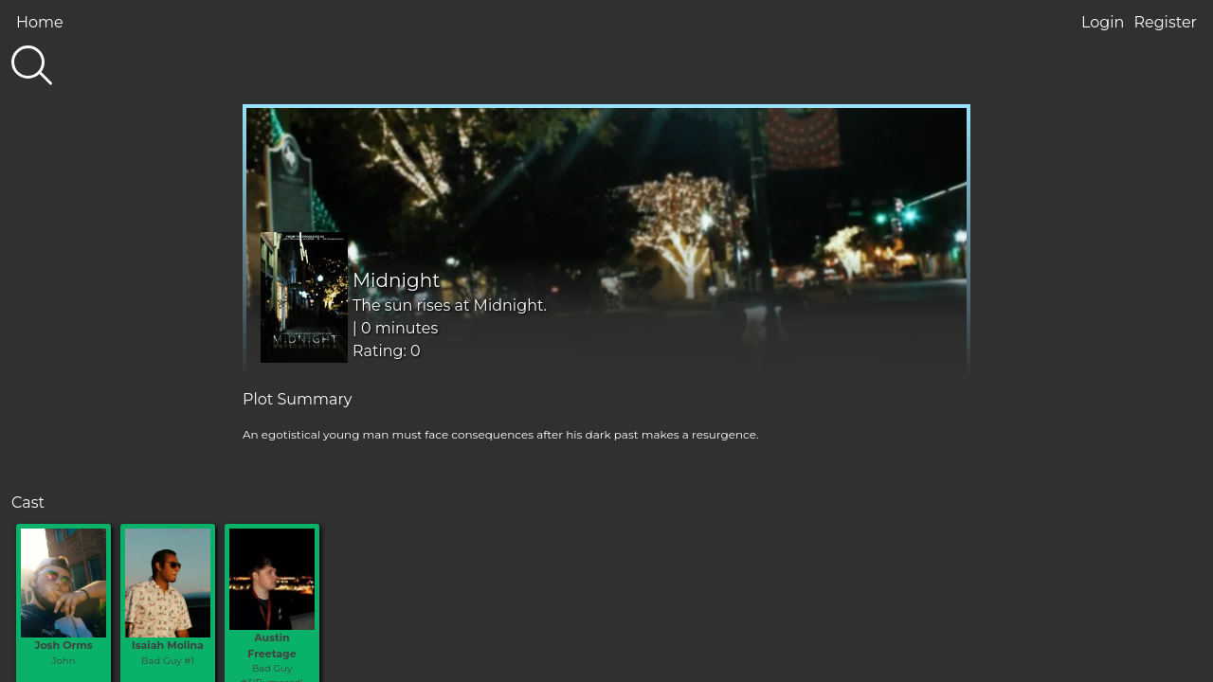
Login (1102, 22)
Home (39, 22)
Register (1165, 22)
